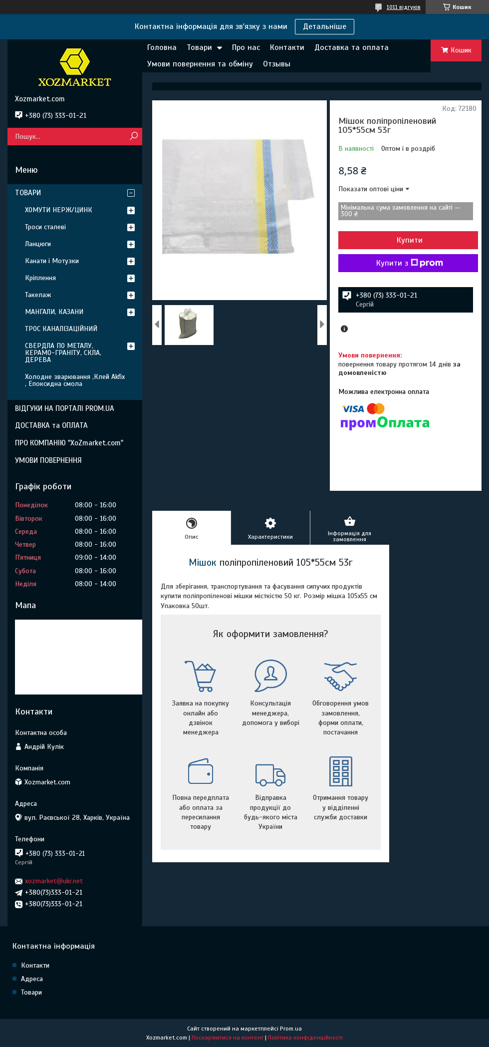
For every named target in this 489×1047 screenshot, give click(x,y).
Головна (162, 47)
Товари (199, 47)
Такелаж (38, 295)
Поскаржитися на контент (227, 1037)
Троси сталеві (45, 227)
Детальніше (324, 26)
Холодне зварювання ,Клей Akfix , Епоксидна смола (75, 380)
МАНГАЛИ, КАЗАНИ (54, 312)
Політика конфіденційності (305, 1037)
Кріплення (40, 278)
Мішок (203, 562)
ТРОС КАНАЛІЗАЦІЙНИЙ (61, 329)
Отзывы (276, 64)
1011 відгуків (404, 6)
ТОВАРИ (28, 192)
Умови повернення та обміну (200, 64)
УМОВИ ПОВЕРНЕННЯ (48, 460)
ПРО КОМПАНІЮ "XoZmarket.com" (69, 442)
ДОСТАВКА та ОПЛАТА (51, 425)
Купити (410, 240)
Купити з (409, 263)
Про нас (246, 47)
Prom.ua (291, 1028)
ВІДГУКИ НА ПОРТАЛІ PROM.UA (64, 408)
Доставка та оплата (351, 47)
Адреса (32, 979)
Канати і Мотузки (52, 261)
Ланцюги (38, 244)
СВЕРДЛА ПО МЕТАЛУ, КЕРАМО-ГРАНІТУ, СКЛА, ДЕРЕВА (63, 353)
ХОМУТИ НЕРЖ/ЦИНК (58, 210)
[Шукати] (133, 136)
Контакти (287, 47)
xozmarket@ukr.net (54, 881)
